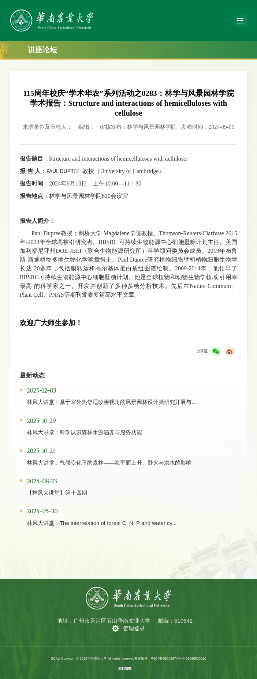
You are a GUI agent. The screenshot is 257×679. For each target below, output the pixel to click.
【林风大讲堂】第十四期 (57, 492)
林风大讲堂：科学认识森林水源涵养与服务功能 (84, 432)
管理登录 (134, 628)
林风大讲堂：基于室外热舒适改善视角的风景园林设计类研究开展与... (111, 402)
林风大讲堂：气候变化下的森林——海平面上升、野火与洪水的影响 (109, 462)
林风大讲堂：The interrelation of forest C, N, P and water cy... (102, 523)
